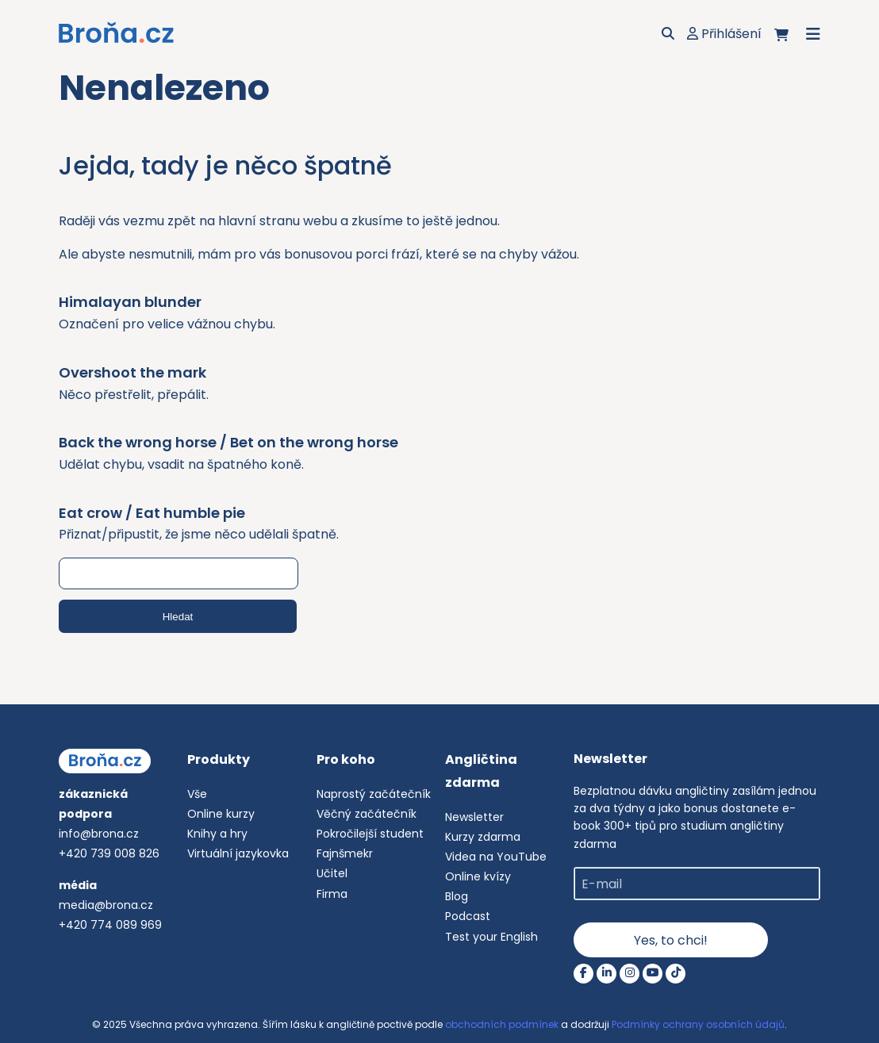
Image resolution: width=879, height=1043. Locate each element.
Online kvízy (478, 876)
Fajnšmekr (345, 853)
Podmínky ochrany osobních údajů (698, 1024)
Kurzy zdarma (482, 837)
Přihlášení (724, 34)
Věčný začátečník (366, 814)
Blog (456, 896)
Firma (332, 894)
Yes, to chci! (671, 940)
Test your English (491, 937)
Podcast (467, 916)
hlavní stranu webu (277, 221)
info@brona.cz (99, 834)
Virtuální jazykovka (238, 853)
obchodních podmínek (501, 1024)
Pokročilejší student (370, 834)
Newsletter (474, 817)
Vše (197, 794)
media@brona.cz (106, 905)
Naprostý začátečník (374, 794)
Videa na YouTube (496, 857)
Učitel (332, 873)
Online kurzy (221, 814)
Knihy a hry (217, 834)
